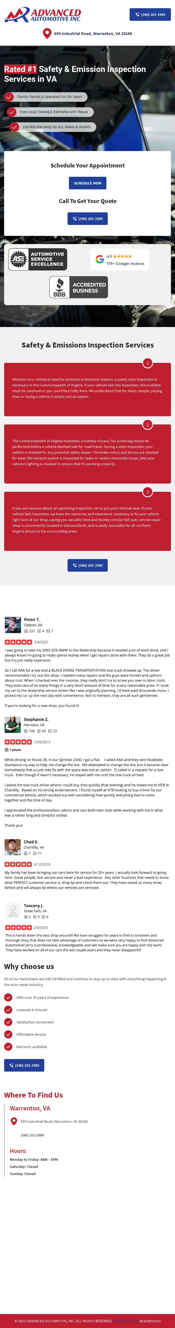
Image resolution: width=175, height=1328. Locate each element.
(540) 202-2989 (150, 14)
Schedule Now (87, 183)
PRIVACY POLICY (126, 1320)
